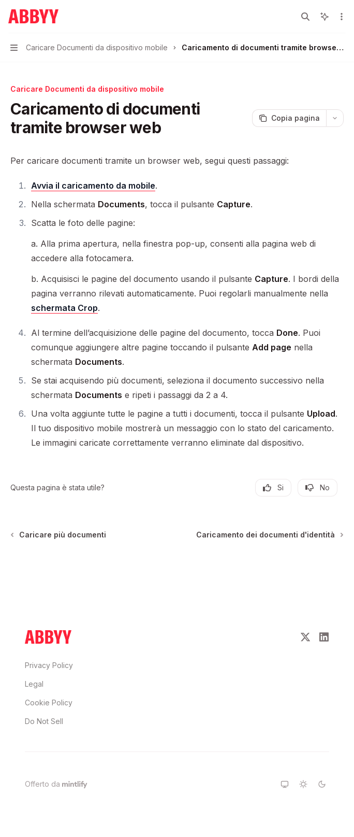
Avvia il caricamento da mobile (93, 185)
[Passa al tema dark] (322, 784)
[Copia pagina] (289, 118)
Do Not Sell (44, 721)
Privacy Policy (49, 665)
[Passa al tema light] (303, 784)
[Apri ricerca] (305, 16)
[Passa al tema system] (284, 784)
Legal (34, 683)
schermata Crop (64, 308)
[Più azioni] (340, 16)
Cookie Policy (48, 702)
